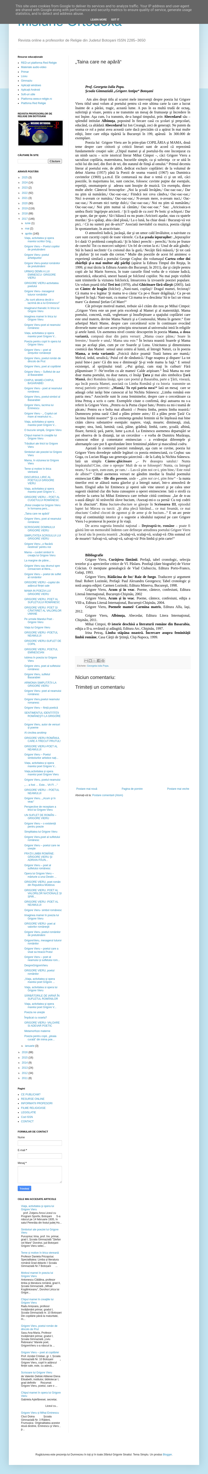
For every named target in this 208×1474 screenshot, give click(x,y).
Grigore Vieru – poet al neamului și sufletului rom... (42, 958)
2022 (25, 192)
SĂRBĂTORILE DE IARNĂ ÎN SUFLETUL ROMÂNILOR (42, 997)
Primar (25, 71)
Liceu (24, 76)
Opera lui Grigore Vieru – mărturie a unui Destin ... (40, 875)
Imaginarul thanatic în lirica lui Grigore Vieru (41, 310)
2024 (25, 182)
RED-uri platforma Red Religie (39, 62)
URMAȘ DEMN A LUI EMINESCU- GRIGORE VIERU (40, 274)
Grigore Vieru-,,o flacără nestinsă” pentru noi (38, 545)
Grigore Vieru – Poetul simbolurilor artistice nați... (41, 756)
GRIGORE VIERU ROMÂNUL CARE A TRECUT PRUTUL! (42, 739)
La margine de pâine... (37, 560)
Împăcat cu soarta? (35, 1017)
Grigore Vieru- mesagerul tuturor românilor (39, 293)
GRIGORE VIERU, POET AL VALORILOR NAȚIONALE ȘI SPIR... (43, 893)
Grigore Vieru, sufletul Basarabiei (37, 676)
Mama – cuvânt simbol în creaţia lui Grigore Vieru (40, 554)
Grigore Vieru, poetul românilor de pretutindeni (42, 934)
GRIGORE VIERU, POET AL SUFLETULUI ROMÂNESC (42, 601)
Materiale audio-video (33, 67)
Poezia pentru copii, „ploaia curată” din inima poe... (40, 1038)
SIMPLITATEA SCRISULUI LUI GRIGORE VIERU (42, 537)
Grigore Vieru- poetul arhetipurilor (36, 256)
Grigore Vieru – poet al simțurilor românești (37, 351)
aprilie (29, 233)
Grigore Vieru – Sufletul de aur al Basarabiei (42, 373)
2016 (25, 1052)
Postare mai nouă (86, 788)
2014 (25, 1062)
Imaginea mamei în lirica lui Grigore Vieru (40, 318)
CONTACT (27, 1121)
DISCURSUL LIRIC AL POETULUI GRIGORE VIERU (39, 480)
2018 (25, 213)
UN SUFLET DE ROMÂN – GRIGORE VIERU (40, 817)
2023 (25, 187)
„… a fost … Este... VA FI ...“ (41, 784)
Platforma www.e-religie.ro (36, 98)
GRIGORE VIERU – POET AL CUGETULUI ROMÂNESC (42, 499)
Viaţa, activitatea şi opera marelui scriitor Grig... (39, 239)
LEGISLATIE (28, 1112)
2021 (25, 198)
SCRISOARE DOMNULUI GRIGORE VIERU (39, 529)
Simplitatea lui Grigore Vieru (40, 831)
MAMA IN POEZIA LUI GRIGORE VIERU (37, 592)
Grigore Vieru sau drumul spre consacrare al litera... (42, 567)
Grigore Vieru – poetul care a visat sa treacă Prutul (41, 950)
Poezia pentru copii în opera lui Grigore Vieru (42, 343)
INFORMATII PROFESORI (36, 1103)
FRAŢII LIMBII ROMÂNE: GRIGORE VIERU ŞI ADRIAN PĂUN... (39, 857)
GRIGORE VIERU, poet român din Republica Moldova (42, 883)
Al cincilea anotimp (35, 732)
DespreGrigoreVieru (36, 965)
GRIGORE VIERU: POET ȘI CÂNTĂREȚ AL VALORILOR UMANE (43, 611)
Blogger (167, 1454)
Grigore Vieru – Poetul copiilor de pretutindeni (42, 248)
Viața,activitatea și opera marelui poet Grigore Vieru (41, 773)
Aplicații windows (31, 85)
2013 (25, 1067)
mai (27, 228)
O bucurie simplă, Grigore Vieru (43, 430)
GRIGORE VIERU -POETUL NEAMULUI (41, 634)
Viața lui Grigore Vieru (37, 627)
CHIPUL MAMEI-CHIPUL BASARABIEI (39, 382)
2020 (25, 203)
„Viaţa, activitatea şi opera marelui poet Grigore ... (39, 980)
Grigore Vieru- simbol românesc (43, 910)
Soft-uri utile (28, 94)
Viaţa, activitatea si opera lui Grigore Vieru (40, 989)
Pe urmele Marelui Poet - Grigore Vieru (39, 621)
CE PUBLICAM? (30, 1094)
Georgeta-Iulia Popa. (98, 665)
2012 (25, 1073)
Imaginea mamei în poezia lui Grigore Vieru (41, 917)
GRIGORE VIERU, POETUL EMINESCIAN (41, 651)
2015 (25, 1057)
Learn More (99, 19)
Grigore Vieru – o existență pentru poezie (40, 825)
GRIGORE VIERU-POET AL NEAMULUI (41, 748)
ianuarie (30, 1045)
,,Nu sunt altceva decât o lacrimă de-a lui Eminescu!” (42, 301)
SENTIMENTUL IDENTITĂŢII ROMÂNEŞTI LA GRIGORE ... (42, 716)
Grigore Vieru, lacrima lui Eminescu (39, 407)
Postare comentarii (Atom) (107, 795)
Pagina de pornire (132, 788)
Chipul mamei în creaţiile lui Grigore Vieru (40, 437)
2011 (25, 1078)
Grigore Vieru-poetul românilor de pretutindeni (42, 265)
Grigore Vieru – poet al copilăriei (40, 1352)
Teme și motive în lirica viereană (37, 470)
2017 (25, 218)
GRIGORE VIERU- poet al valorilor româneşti (39, 925)
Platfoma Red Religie (33, 103)
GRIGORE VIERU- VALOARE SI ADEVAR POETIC (42, 1024)
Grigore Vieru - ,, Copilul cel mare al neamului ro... (40, 415)
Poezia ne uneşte (34, 1012)
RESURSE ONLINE (32, 1098)
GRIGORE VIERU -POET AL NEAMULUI (41, 903)
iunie (28, 223)
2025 (25, 177)
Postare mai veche (178, 788)
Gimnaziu (26, 80)
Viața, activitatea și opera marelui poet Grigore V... (40, 335)
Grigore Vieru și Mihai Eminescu (40, 1412)
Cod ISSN (27, 1117)
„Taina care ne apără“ (37, 513)
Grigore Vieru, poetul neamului (42, 779)
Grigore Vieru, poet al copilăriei (42, 366)
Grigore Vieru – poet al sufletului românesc (37, 867)
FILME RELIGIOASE (33, 1108)
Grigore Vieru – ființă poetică (41, 707)
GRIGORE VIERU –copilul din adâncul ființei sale (42, 584)
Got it (115, 19)
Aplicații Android (30, 89)
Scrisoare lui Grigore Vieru (36, 1372)
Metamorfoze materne (37, 1031)
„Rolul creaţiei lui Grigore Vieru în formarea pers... (42, 507)
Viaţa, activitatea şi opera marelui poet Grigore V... (40, 423)
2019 (25, 208)
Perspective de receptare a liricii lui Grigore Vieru (40, 808)
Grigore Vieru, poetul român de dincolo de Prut (42, 360)
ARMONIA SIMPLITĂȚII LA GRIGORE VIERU (40, 684)
